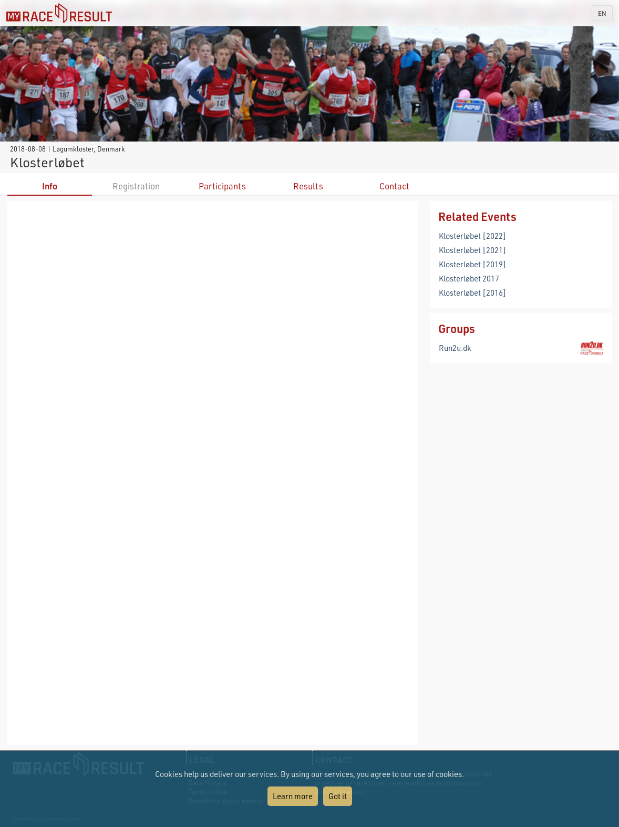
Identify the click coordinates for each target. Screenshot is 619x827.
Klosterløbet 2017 (469, 278)
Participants (222, 185)
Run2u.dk (455, 347)
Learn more (293, 796)
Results (308, 185)
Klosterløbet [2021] (473, 250)
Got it (337, 796)
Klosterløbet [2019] (473, 264)
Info (49, 185)
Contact (394, 185)
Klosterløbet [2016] (473, 292)
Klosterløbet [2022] (473, 235)
